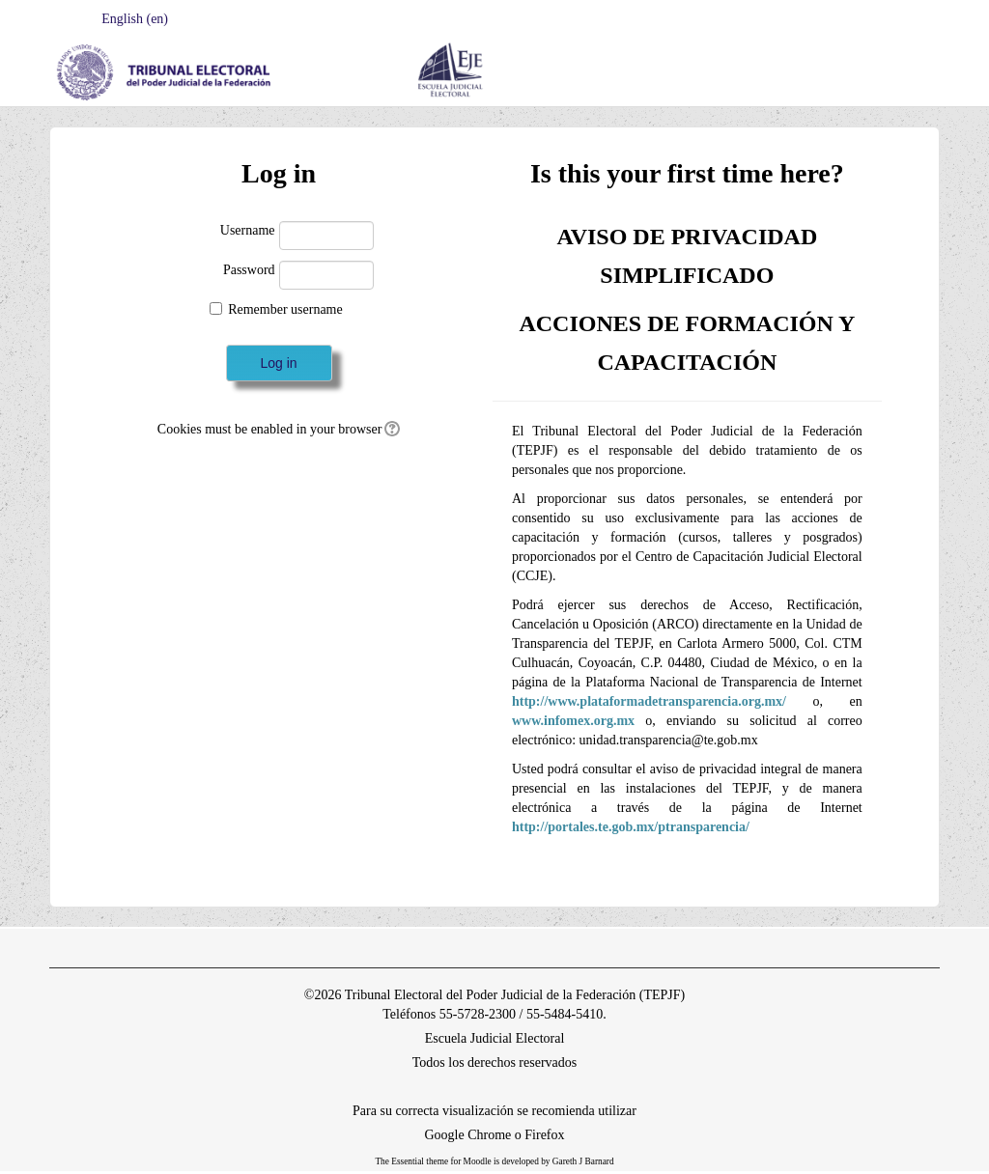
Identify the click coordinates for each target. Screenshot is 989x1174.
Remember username (285, 309)
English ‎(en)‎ (132, 19)
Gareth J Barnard (583, 1161)
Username (247, 230)
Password (249, 270)
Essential (407, 1161)
